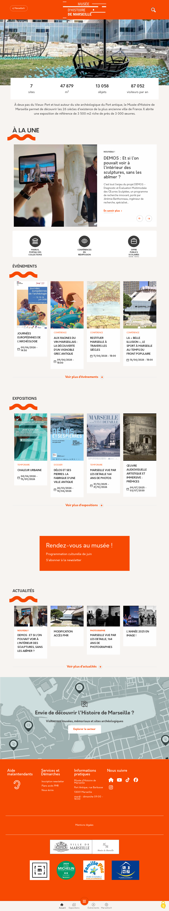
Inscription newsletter (53, 782)
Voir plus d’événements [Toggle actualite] (81, 377)
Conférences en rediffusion (84, 246)
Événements (93, 906)
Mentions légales (84, 825)
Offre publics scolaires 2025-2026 (134, 247)
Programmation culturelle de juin (69, 554)
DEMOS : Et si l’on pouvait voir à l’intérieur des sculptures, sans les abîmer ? (123, 167)
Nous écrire (47, 790)
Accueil (62, 906)
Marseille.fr (19, 8)
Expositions (74, 906)
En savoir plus (112, 211)
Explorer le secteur (84, 729)
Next (148, 218)
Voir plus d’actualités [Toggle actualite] (82, 666)
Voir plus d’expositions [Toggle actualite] (81, 505)
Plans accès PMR (50, 786)
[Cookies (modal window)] (163, 905)
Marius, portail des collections (35, 246)
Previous (139, 218)
